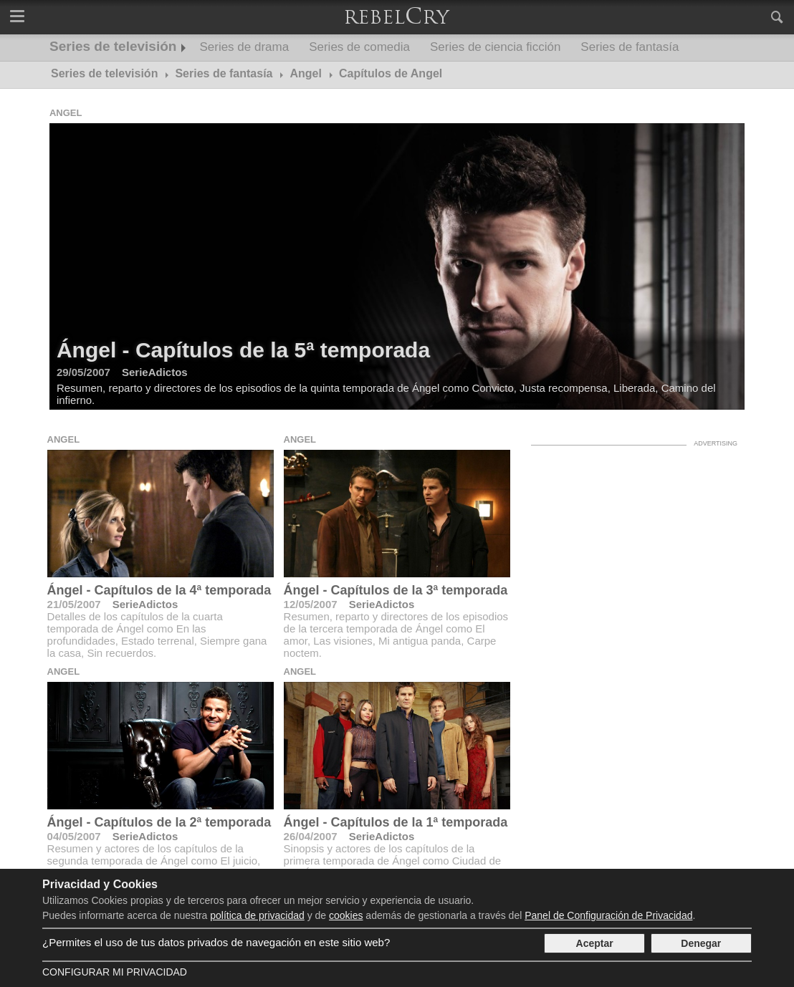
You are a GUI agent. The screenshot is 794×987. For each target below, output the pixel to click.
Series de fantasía (629, 47)
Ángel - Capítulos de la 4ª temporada (159, 590)
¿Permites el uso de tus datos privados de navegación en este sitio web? (216, 942)
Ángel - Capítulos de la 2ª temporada (159, 822)
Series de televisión (112, 46)
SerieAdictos (145, 604)
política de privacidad (257, 915)
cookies (346, 915)
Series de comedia (359, 47)
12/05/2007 (311, 604)
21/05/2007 (74, 604)
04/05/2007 (74, 836)
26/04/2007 (311, 836)
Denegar (701, 943)
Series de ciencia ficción (495, 47)
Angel (65, 112)
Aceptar (594, 943)
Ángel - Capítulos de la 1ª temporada (396, 822)
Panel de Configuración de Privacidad (608, 915)
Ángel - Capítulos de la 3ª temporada (396, 590)
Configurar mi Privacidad (114, 972)
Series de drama (244, 47)
